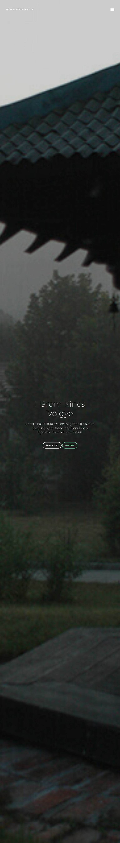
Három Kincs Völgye (19, 9)
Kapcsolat (52, 445)
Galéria (69, 445)
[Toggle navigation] (112, 9)
